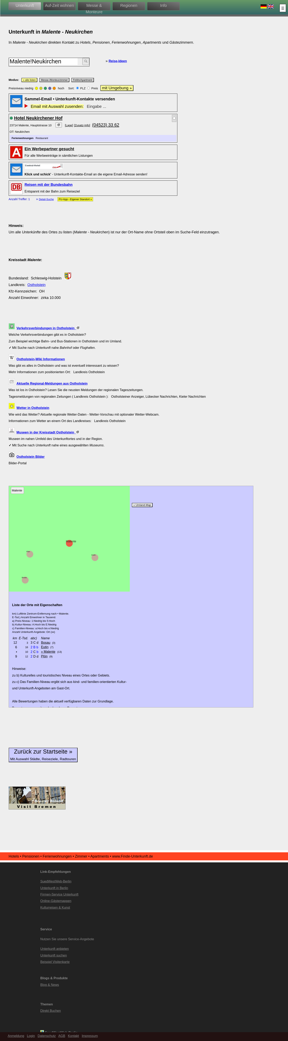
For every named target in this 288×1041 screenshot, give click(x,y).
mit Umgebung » (117, 88)
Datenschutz (47, 1036)
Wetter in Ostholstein (33, 408)
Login (31, 1036)
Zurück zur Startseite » (43, 754)
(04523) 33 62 (105, 124)
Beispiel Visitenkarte (55, 962)
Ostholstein (36, 285)
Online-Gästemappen (55, 901)
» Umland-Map (142, 505)
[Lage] (69, 125)
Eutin (93, 555)
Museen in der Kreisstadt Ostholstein (48, 432)
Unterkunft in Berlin (54, 888)
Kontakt (73, 1036)
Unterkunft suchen (53, 955)
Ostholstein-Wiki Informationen (41, 359)
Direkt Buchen (50, 1010)
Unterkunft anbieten (54, 948)
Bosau (24, 578)
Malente (71, 541)
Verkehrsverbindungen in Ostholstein (48, 328)
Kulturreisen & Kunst (55, 907)
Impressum (90, 1036)
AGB (61, 1036)
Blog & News (49, 984)
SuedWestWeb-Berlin (55, 881)
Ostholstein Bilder (31, 456)
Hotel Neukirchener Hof (38, 117)
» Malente (48, 651)
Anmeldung (16, 1036)
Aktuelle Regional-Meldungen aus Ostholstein (52, 383)
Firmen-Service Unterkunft (59, 894)
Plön (28, 552)
